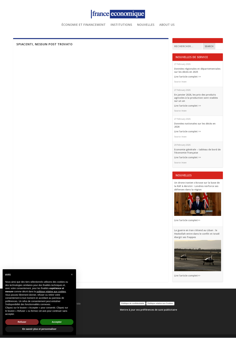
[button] (71, 274)
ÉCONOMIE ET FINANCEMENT (83, 27)
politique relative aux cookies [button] (51, 291)
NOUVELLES (145, 27)
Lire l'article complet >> (187, 76)
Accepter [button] (57, 322)
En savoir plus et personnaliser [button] (39, 329)
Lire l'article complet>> (187, 220)
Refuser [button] (22, 322)
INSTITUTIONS (121, 27)
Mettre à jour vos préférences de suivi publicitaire (148, 310)
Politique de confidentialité (132, 304)
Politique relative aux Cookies (160, 304)
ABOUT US (167, 27)
